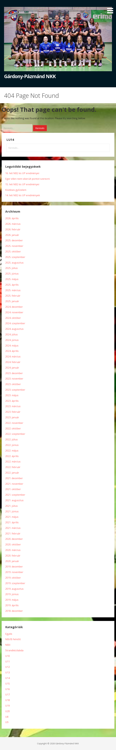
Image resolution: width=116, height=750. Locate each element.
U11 (7, 661)
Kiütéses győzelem (15, 190)
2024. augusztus (14, 329)
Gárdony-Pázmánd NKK (30, 76)
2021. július (11, 506)
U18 (7, 700)
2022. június (12, 445)
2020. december (14, 539)
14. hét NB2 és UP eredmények (22, 195)
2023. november (14, 378)
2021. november (14, 483)
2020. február (12, 555)
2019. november (14, 572)
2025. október (13, 251)
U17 (7, 694)
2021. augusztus (14, 500)
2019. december (14, 566)
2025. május (11, 279)
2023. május (11, 395)
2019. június (12, 594)
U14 (7, 678)
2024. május (11, 345)
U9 (6, 722)
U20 (7, 711)
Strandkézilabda (14, 650)
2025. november (14, 246)
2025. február (12, 295)
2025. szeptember (15, 257)
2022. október (13, 428)
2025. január (12, 301)
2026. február (12, 229)
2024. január (12, 367)
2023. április (12, 400)
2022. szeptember (15, 434)
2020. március (13, 550)
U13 (7, 672)
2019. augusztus (14, 588)
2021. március (13, 528)
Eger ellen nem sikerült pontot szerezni (27, 178)
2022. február (12, 467)
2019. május (11, 599)
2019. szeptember (15, 583)
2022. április (12, 456)
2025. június (12, 273)
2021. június (12, 511)
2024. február (12, 362)
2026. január (12, 235)
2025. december (14, 240)
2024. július (11, 334)
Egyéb (8, 634)
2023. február (12, 411)
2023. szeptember (15, 389)
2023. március (13, 406)
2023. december (14, 373)
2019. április (12, 605)
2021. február (12, 533)
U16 (7, 689)
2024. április (12, 351)
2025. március (13, 290)
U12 (7, 667)
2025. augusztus (14, 262)
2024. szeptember (15, 323)
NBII (7, 644)
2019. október (13, 577)
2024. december (14, 306)
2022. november (14, 423)
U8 (6, 716)
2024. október (13, 318)
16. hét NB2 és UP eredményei (22, 173)
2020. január (12, 561)
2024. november (14, 312)
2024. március (13, 356)
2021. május (11, 516)
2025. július (11, 268)
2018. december (14, 611)
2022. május (11, 450)
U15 (7, 683)
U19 (7, 705)
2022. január (12, 472)
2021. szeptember (15, 494)
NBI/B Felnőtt (13, 639)
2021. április (12, 522)
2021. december (14, 478)
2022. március (13, 461)
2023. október (13, 384)
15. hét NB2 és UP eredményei (22, 184)
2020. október (13, 544)
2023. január (12, 417)
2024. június (12, 340)
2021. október (13, 489)
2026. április (12, 218)
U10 (7, 656)
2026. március (13, 224)
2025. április (12, 284)
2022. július (11, 439)
